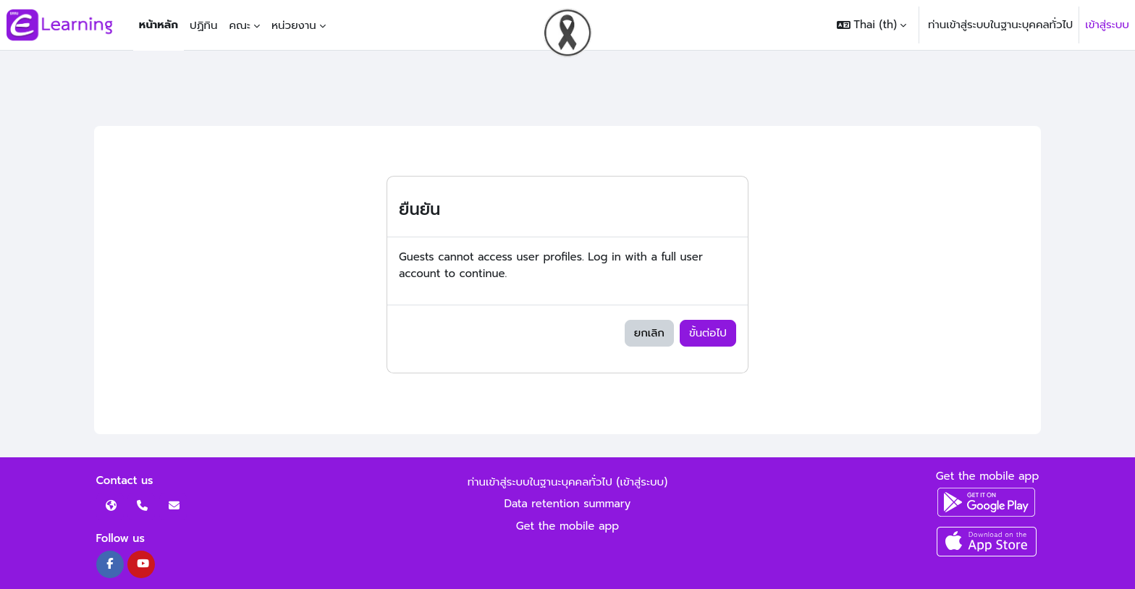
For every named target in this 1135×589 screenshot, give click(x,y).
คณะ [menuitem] (239, 25)
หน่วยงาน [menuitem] (293, 25)
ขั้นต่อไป (708, 333)
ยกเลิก (649, 333)
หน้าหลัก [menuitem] (158, 25)
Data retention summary (568, 504)
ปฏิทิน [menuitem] (203, 25)
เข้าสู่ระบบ (1107, 25)
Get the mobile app (568, 526)
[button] (871, 25)
